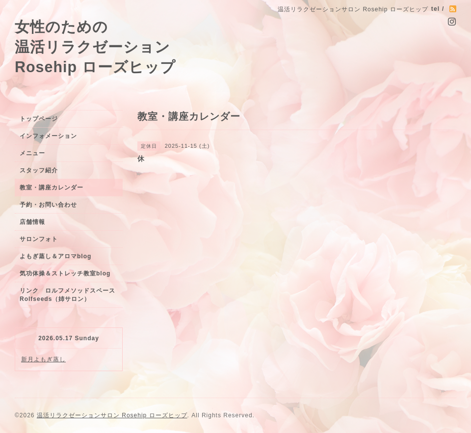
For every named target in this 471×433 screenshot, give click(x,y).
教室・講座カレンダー (51, 187)
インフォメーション (48, 136)
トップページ (39, 118)
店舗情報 (32, 221)
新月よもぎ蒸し (43, 359)
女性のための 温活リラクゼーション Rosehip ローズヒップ (95, 46)
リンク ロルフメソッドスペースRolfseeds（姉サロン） (67, 294)
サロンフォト (39, 239)
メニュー (32, 153)
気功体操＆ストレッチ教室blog (65, 273)
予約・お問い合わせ (48, 204)
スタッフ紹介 (39, 170)
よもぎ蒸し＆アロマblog (55, 256)
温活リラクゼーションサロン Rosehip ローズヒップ (112, 415)
